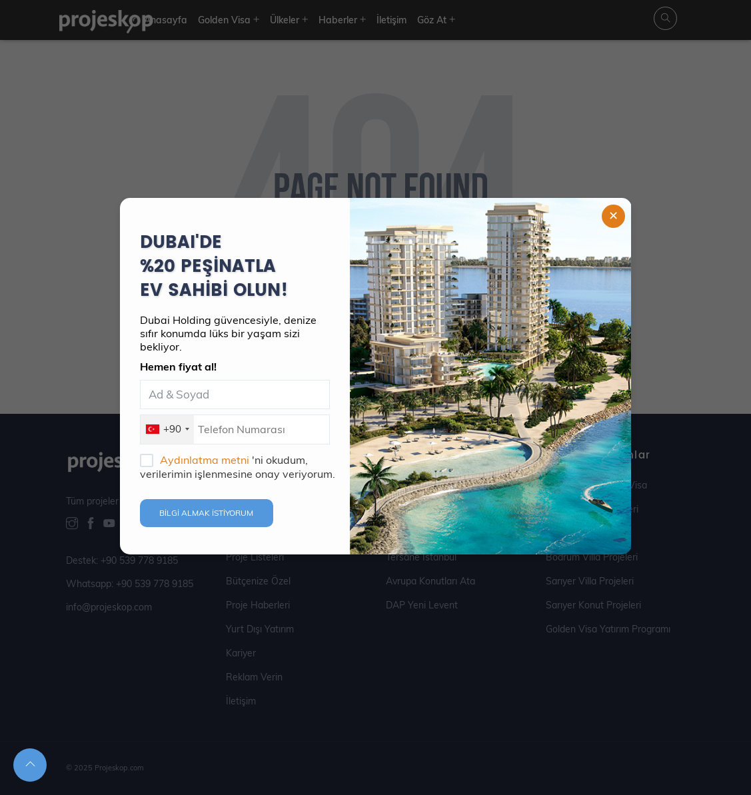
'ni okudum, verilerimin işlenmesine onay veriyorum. (237, 467)
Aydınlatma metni (206, 459)
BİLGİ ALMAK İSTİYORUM (206, 513)
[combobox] (167, 429)
